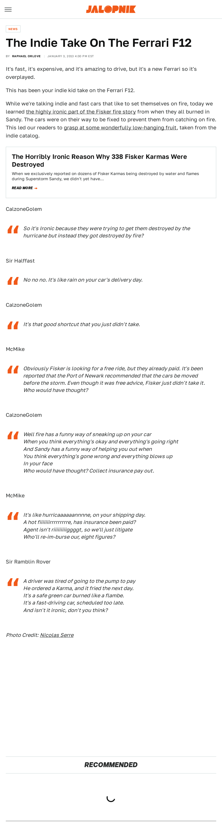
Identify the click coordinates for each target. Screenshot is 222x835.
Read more (22, 188)
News (13, 29)
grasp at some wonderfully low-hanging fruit (120, 127)
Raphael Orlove (26, 56)
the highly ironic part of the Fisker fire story (81, 112)
